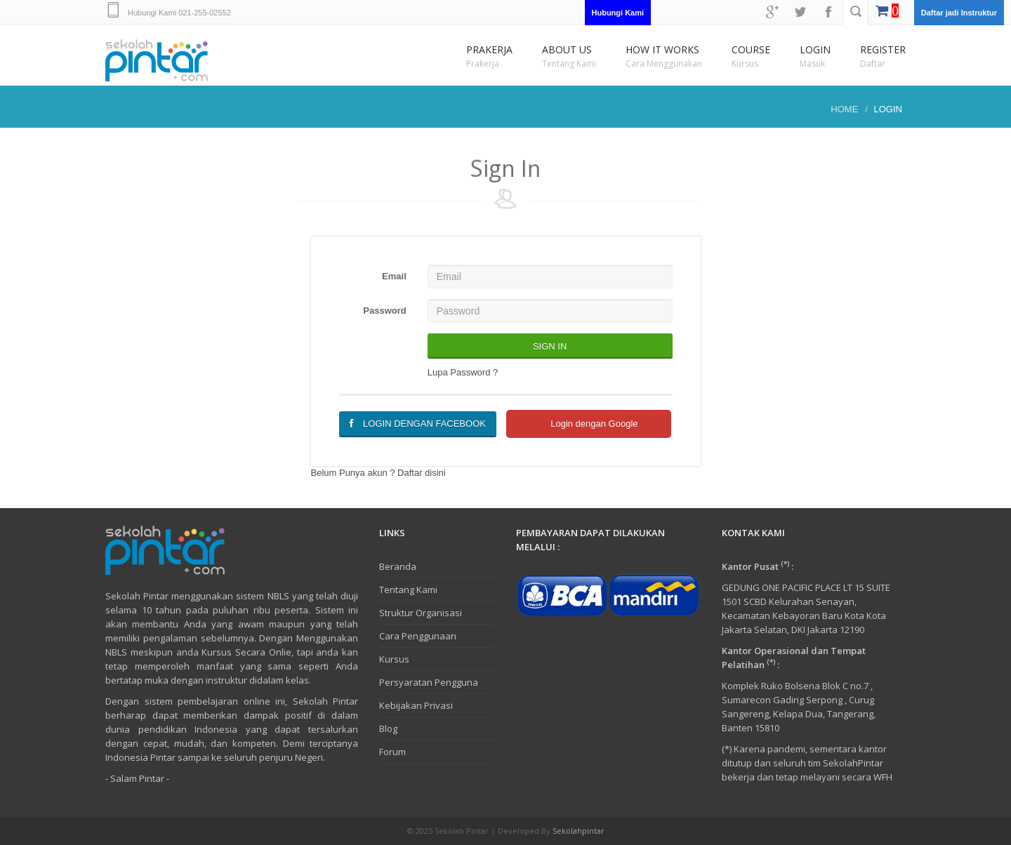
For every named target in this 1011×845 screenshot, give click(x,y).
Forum (392, 751)
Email (394, 276)
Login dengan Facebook (418, 423)
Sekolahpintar (578, 830)
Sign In (550, 346)
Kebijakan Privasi (416, 705)
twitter (800, 12)
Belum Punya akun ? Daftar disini (378, 472)
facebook (828, 12)
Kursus (394, 659)
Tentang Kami (408, 589)
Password (384, 310)
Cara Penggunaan (417, 636)
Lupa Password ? (463, 372)
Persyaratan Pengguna (428, 682)
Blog (388, 728)
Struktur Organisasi (420, 612)
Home (844, 109)
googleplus (772, 12)
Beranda (397, 566)
